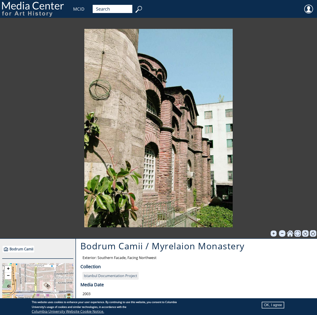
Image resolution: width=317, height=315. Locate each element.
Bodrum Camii (21, 249)
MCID (79, 9)
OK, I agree (273, 305)
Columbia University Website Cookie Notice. (68, 311)
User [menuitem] (309, 6)
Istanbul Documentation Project (110, 275)
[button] (8, 269)
